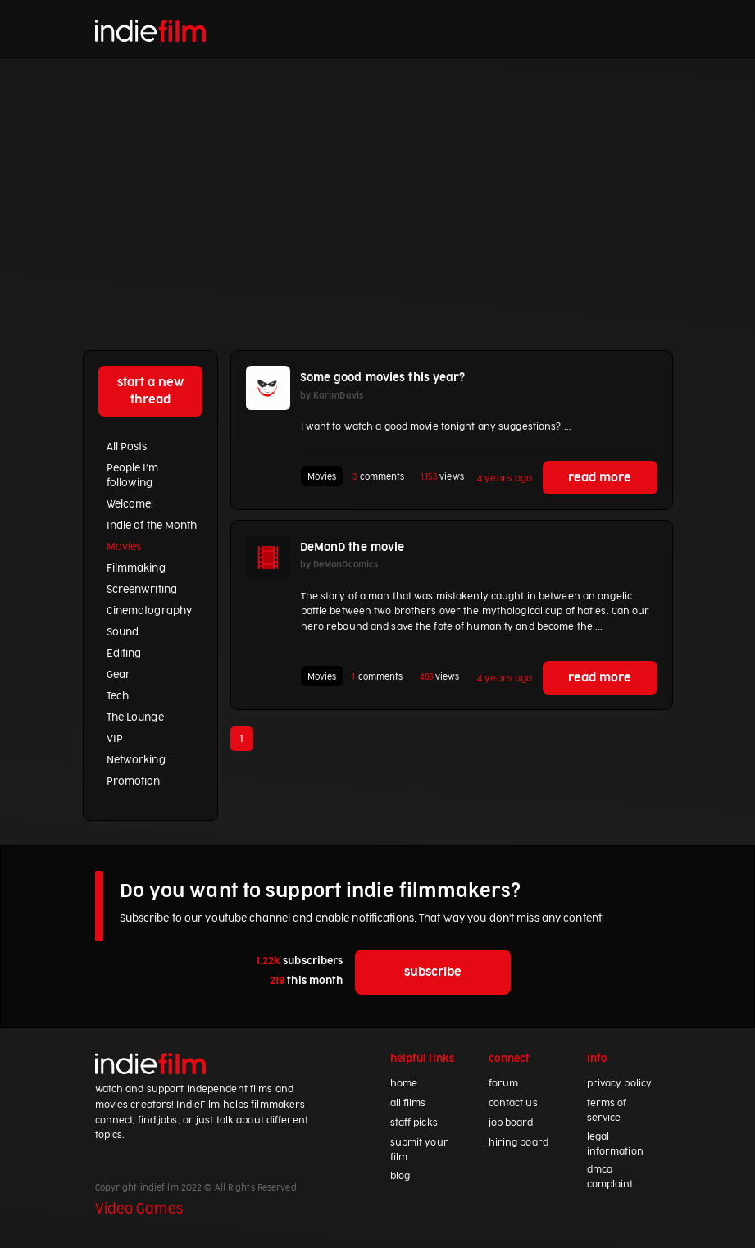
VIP (115, 739)
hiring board (518, 1142)
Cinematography (150, 611)
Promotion (134, 781)
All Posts (127, 447)
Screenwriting (142, 589)
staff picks (414, 1122)
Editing (124, 653)
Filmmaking (136, 568)
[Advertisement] (377, 181)
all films (408, 1103)
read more (599, 477)
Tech (118, 696)
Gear (118, 675)
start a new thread (150, 391)
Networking (136, 760)
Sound (123, 632)
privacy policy (620, 1083)
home (403, 1083)
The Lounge (135, 717)
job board (511, 1122)
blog (400, 1176)
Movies (124, 547)
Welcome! (130, 504)
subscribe (433, 972)
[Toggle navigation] (644, 28)
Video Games (139, 1209)
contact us (513, 1103)
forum (504, 1083)
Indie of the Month (152, 526)
